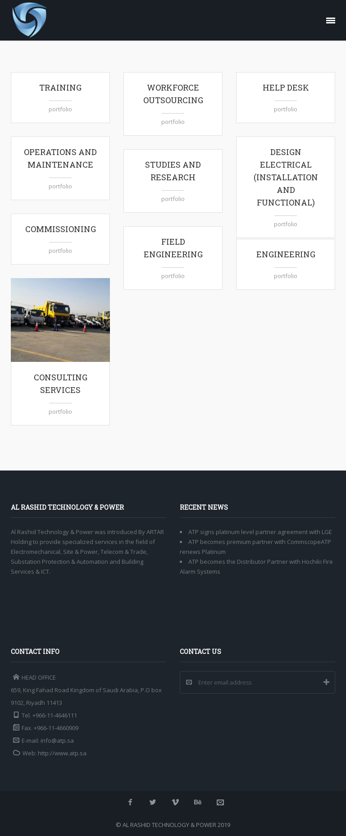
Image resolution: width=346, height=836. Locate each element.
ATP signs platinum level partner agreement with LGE (260, 532)
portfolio (60, 109)
